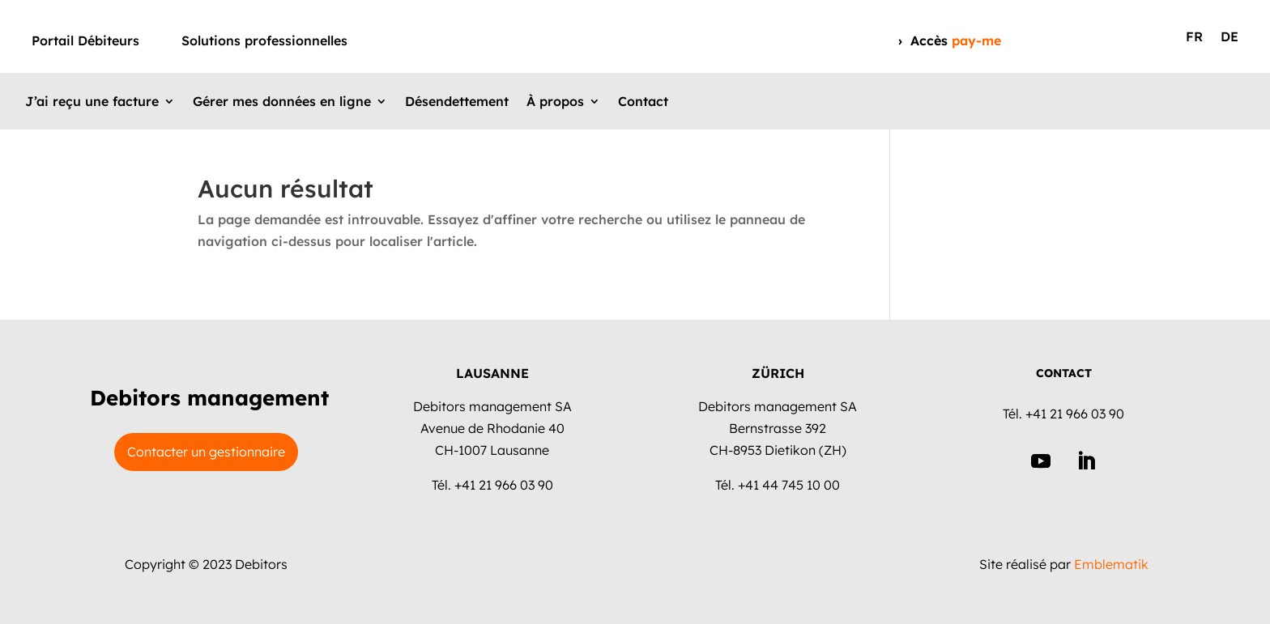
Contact (643, 102)
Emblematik (1111, 564)
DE (1229, 38)
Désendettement (457, 102)
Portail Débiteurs (85, 42)
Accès (955, 40)
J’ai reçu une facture (92, 102)
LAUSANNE (492, 373)
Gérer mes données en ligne (282, 102)
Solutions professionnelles (264, 42)
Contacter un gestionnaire (206, 452)
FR (1194, 38)
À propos (555, 102)
